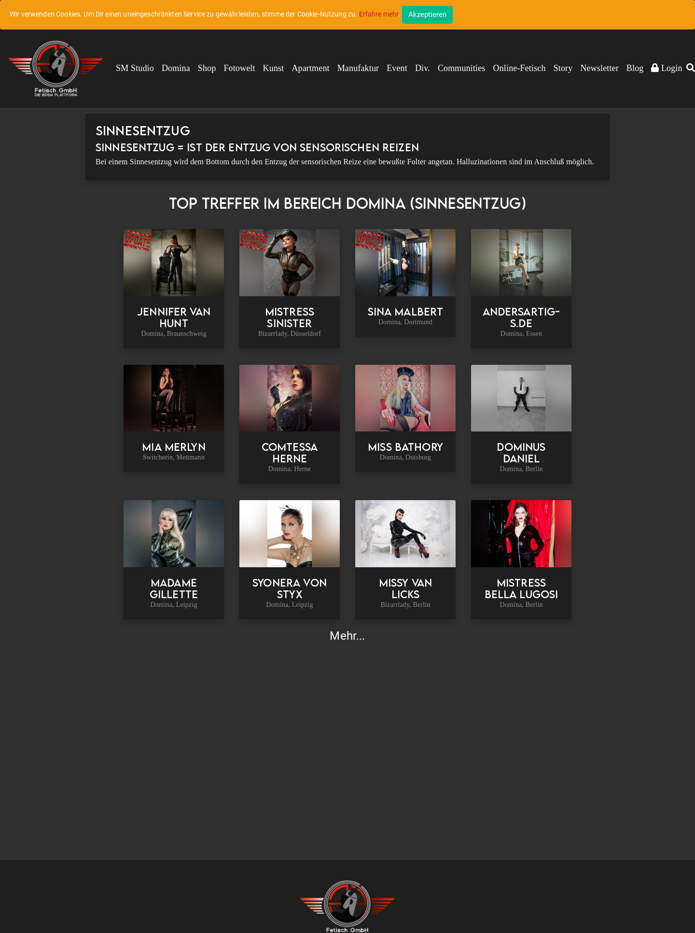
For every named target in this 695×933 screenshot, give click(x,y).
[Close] (427, 15)
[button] (690, 68)
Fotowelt (239, 68)
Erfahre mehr (379, 14)
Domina (176, 68)
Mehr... (347, 636)
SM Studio (135, 68)
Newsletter (599, 68)
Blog (635, 68)
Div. (422, 68)
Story (563, 68)
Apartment (310, 68)
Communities (462, 68)
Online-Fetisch (519, 68)
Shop (207, 68)
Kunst (273, 68)
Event (397, 68)
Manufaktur (358, 68)
